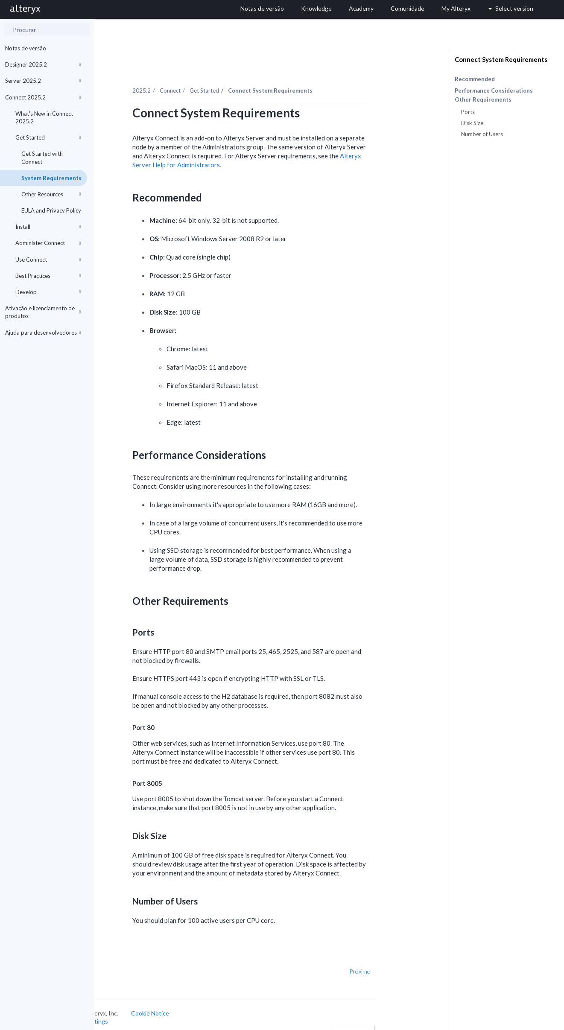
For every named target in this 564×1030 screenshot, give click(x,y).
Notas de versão (25, 48)
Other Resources (51, 194)
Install (48, 226)
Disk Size (472, 123)
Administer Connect (48, 242)
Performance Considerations (494, 90)
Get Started (48, 137)
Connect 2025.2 (43, 97)
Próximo (400, 961)
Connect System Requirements (501, 59)
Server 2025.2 (43, 80)
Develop (48, 292)
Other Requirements (483, 99)
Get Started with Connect (42, 157)
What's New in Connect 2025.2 (44, 117)
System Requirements (51, 178)
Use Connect (48, 259)
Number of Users (482, 134)
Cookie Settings (126, 1011)
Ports (468, 111)
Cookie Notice (190, 1003)
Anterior (122, 961)
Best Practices (48, 275)
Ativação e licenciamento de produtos (43, 312)
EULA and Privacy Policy (51, 210)
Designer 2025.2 (43, 64)
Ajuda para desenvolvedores (43, 332)
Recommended (475, 79)
